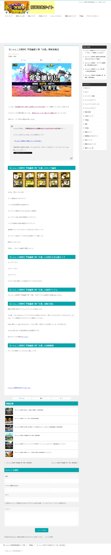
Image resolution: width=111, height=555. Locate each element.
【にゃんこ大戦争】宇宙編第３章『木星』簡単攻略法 (64, 462)
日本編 (86, 128)
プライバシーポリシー (93, 16)
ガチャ (86, 92)
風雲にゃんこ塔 (20, 16)
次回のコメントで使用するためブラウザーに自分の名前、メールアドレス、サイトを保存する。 (36, 503)
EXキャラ (87, 88)
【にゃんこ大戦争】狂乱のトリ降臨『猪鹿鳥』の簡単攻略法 (28, 410)
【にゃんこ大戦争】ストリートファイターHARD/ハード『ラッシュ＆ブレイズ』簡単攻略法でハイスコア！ (40, 444)
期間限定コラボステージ (91, 136)
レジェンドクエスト (56, 16)
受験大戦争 (88, 112)
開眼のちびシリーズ (70, 16)
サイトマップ (8, 16)
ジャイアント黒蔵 (90, 96)
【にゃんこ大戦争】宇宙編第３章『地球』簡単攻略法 (27, 435)
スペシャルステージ (90, 100)
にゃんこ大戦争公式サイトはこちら (19, 387)
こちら (25, 336)
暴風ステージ (88, 132)
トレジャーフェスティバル (92, 104)
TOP (15, 545)
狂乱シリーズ (31, 16)
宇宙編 (81, 16)
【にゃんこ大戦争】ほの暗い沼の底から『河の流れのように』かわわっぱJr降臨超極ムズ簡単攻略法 (38, 427)
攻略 (15, 56)
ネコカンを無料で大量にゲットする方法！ (28, 141)
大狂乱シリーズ (43, 16)
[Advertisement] (55, 31)
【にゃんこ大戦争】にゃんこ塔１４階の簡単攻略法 (26, 418)
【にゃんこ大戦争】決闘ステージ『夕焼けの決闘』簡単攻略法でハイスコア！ (33, 452)
